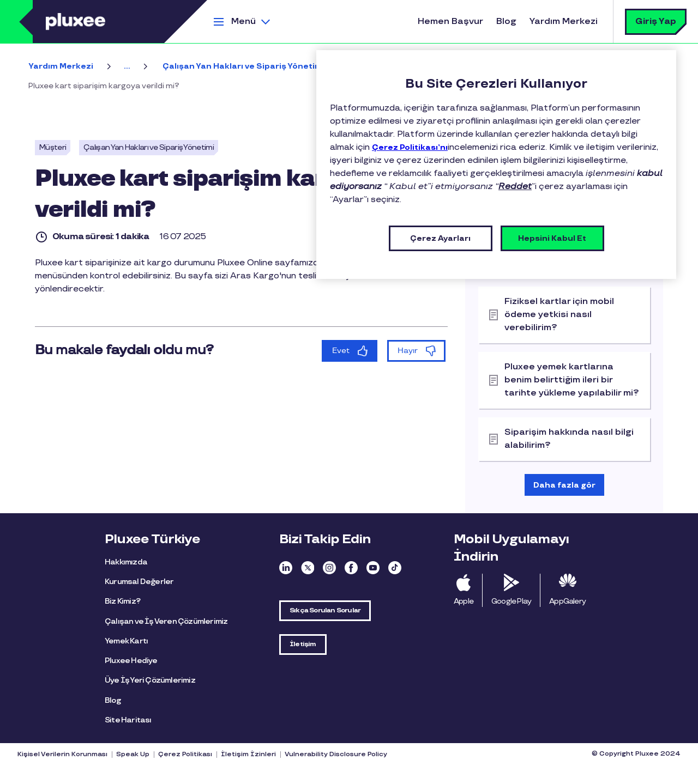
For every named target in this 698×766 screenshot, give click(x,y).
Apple (463, 601)
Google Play (511, 601)
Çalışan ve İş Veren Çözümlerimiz (166, 621)
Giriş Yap (655, 21)
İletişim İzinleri (248, 754)
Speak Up (132, 754)
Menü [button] (243, 21)
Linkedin (285, 567)
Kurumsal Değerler (139, 581)
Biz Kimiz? (122, 601)
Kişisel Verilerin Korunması (62, 754)
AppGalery (567, 601)
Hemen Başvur (450, 21)
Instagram (329, 567)
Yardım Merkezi (563, 21)
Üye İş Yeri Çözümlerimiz (150, 680)
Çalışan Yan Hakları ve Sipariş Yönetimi (243, 66)
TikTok (394, 567)
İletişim (303, 644)
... (127, 66)
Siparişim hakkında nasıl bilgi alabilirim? (569, 439)
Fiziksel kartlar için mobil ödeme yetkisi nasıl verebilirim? (559, 314)
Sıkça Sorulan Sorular (325, 610)
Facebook (351, 567)
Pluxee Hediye (131, 660)
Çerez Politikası (185, 754)
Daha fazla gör (564, 485)
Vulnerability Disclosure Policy (336, 754)
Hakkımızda (126, 562)
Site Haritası (128, 720)
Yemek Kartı (126, 641)
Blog (506, 21)
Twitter (307, 567)
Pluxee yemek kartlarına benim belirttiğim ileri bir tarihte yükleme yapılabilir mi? (571, 380)
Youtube (373, 567)
